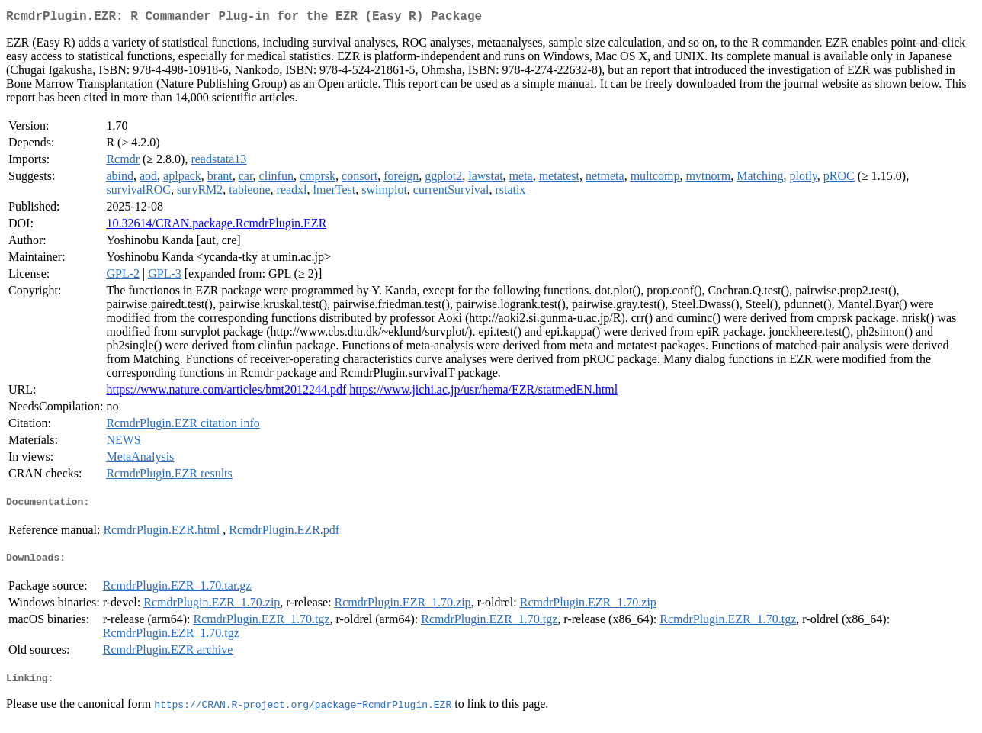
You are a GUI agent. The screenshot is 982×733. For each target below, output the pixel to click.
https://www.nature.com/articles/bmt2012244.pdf (226, 392)
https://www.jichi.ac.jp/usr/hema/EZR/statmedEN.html (483, 392)
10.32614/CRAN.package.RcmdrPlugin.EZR (216, 226)
